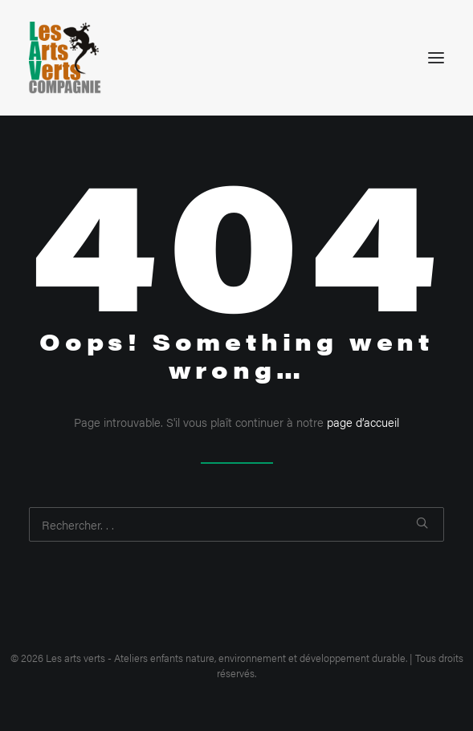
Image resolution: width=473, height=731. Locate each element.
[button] (436, 58)
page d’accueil (363, 421)
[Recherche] (236, 524)
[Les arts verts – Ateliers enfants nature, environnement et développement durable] (65, 58)
